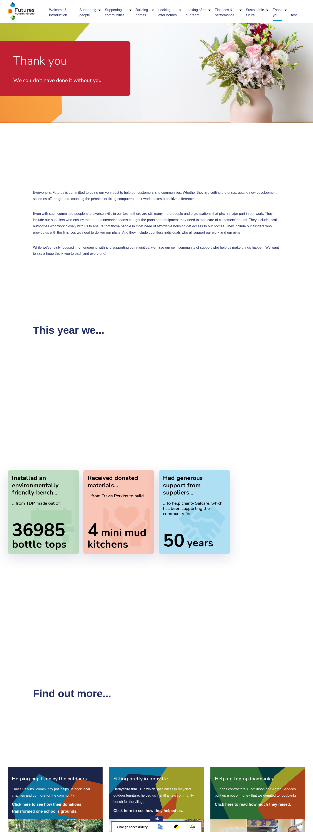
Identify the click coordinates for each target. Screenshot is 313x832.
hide (157, 818)
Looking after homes (167, 12)
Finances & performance (224, 12)
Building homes (142, 12)
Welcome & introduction (58, 12)
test (294, 15)
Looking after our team (196, 12)
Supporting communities (115, 12)
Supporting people (87, 12)
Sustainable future (255, 12)
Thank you (277, 12)
